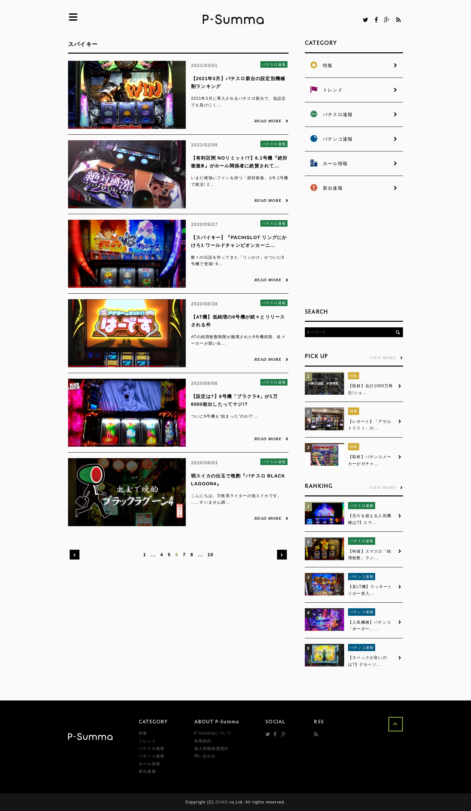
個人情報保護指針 (211, 748)
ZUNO (221, 802)
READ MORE (271, 120)
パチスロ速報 (274, 64)
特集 (354, 376)
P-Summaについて (213, 733)
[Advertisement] (354, 252)
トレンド (147, 741)
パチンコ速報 (362, 576)
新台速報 (147, 771)
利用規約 (203, 741)
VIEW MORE (386, 357)
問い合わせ (205, 756)
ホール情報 (149, 764)
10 (210, 554)
